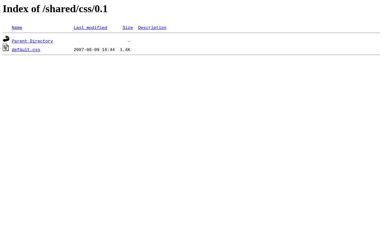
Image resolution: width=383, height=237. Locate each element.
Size (127, 27)
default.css (26, 49)
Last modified (90, 27)
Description (152, 27)
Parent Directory (32, 41)
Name (17, 27)
